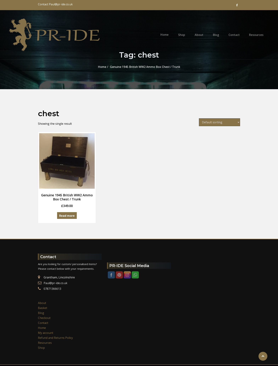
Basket (42, 294)
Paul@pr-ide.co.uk (55, 269)
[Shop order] (219, 122)
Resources (256, 32)
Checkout (44, 304)
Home (173, 32)
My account (45, 319)
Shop (188, 32)
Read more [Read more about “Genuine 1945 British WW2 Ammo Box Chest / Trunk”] (60, 202)
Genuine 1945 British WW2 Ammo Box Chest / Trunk (145, 67)
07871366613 (52, 274)
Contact (235, 32)
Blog (219, 32)
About (203, 32)
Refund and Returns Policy (55, 323)
